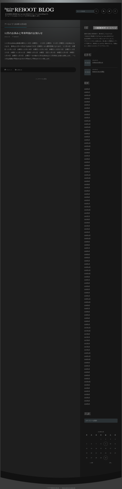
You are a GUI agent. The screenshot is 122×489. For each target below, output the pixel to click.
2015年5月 (87, 397)
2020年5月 (87, 251)
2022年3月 (87, 200)
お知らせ (19, 69)
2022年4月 (87, 197)
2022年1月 (87, 203)
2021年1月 (87, 232)
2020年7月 (87, 248)
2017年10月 (87, 330)
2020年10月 (87, 238)
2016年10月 (87, 359)
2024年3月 (87, 136)
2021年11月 (87, 206)
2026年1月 (87, 92)
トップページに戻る (41, 79)
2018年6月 (87, 311)
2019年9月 (87, 276)
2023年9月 (87, 149)
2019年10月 (87, 273)
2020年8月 (87, 244)
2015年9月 (87, 384)
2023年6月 (87, 158)
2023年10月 (87, 146)
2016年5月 (87, 369)
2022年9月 (87, 181)
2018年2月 (87, 321)
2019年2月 (87, 292)
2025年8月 (87, 101)
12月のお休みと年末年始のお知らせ (23, 33)
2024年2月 (87, 139)
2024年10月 (87, 127)
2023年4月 (87, 165)
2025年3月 (87, 114)
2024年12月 (87, 120)
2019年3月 (87, 289)
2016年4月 (87, 372)
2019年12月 (87, 267)
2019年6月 (87, 283)
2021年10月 (87, 209)
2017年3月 (87, 346)
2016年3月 (87, 375)
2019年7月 (87, 279)
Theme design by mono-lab (68, 487)
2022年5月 (87, 194)
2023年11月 (87, 143)
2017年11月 (87, 327)
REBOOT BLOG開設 (98, 71)
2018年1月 (87, 324)
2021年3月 (87, 225)
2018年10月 (87, 302)
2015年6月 (87, 394)
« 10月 (91, 462)
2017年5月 (87, 343)
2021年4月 (87, 222)
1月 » (110, 462)
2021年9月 (87, 213)
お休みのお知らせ (97, 62)
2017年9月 (87, 334)
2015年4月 (87, 400)
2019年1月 (87, 295)
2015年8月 (87, 388)
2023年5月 (87, 162)
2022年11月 (87, 174)
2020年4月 (87, 254)
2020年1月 (87, 264)
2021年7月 (87, 216)
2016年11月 (87, 356)
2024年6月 (87, 133)
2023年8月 (87, 152)
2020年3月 (87, 257)
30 (105, 457)
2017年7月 (87, 337)
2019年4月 (87, 286)
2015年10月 (87, 381)
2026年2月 (87, 89)
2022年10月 (87, 178)
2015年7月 (87, 391)
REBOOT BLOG (55, 487)
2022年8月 (87, 184)
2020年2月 (87, 260)
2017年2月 (87, 349)
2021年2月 (87, 228)
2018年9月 (87, 305)
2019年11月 (87, 270)
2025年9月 (87, 98)
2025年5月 (87, 111)
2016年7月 (87, 365)
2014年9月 (87, 403)
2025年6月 (87, 108)
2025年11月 (87, 95)
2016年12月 (87, 353)
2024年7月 (87, 130)
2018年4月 (87, 318)
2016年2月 (87, 378)
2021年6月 (87, 219)
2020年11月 (87, 235)
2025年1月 (87, 117)
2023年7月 (87, 155)
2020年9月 (87, 241)
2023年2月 (87, 168)
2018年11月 (87, 298)
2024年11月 (87, 124)
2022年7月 (87, 187)
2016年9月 (87, 362)
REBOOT (16, 36)
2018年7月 (87, 308)
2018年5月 (87, 314)
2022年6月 (87, 190)
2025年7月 (87, 104)
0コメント (9, 69)
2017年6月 (87, 340)
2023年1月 (87, 171)
